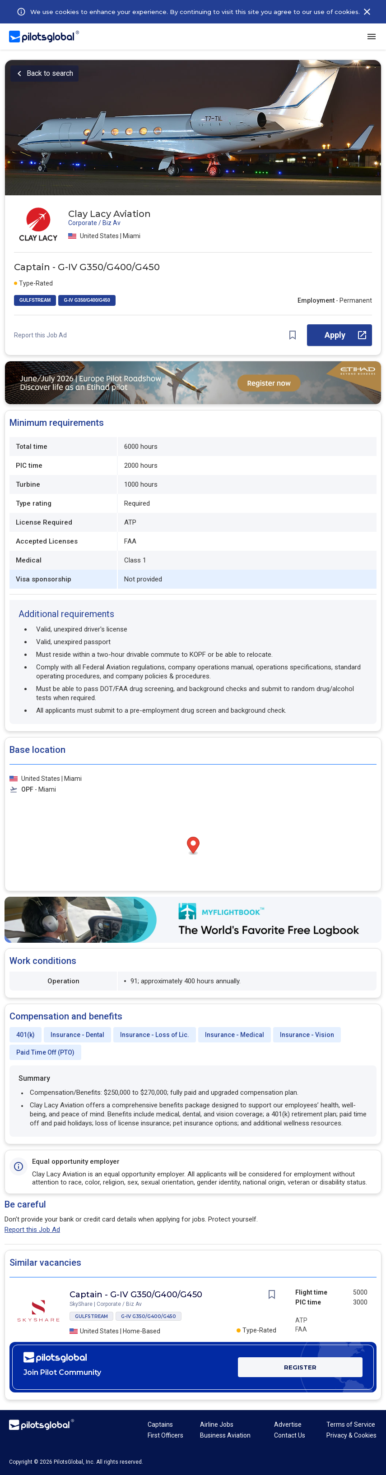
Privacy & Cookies (351, 1435)
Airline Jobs (216, 1424)
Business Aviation (225, 1435)
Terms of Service (350, 1424)
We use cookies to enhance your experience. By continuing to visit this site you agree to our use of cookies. (195, 11)
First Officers (165, 1435)
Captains (160, 1424)
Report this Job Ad (40, 335)
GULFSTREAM (35, 300)
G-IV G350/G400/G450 (87, 300)
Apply (335, 335)
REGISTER (300, 1367)
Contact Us (289, 1435)
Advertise (288, 1424)
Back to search (50, 73)
